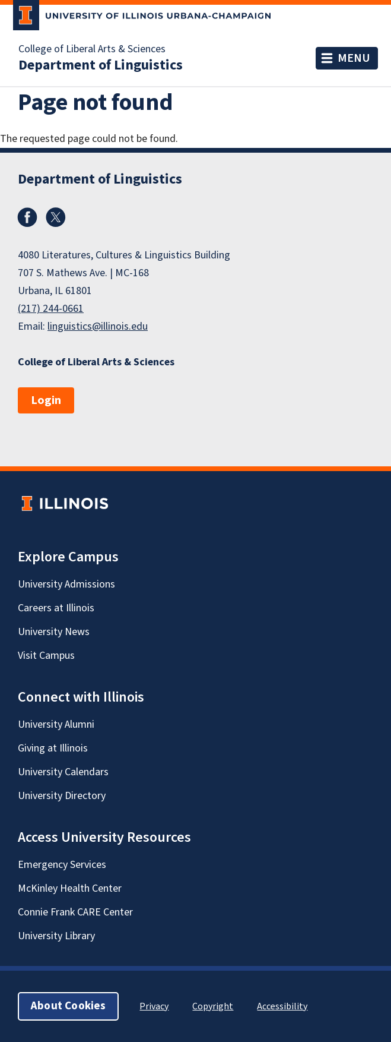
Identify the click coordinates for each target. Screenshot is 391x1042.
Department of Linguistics (100, 65)
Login (46, 400)
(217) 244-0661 (51, 308)
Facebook (27, 217)
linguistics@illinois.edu (97, 326)
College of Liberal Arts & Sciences (92, 49)
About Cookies (68, 1006)
